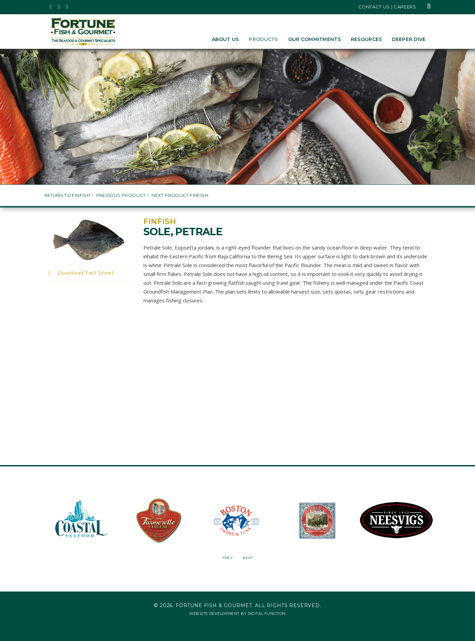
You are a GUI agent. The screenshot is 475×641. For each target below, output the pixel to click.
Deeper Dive (408, 39)
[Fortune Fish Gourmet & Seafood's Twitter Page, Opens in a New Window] (51, 6)
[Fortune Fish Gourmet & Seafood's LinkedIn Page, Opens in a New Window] (67, 6)
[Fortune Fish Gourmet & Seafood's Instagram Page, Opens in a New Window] (59, 6)
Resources (366, 39)
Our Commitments (314, 39)
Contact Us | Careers (387, 6)
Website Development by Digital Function (237, 613)
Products (263, 39)
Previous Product (121, 195)
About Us (225, 39)
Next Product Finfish (180, 195)
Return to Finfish (67, 195)
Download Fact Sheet (86, 273)
